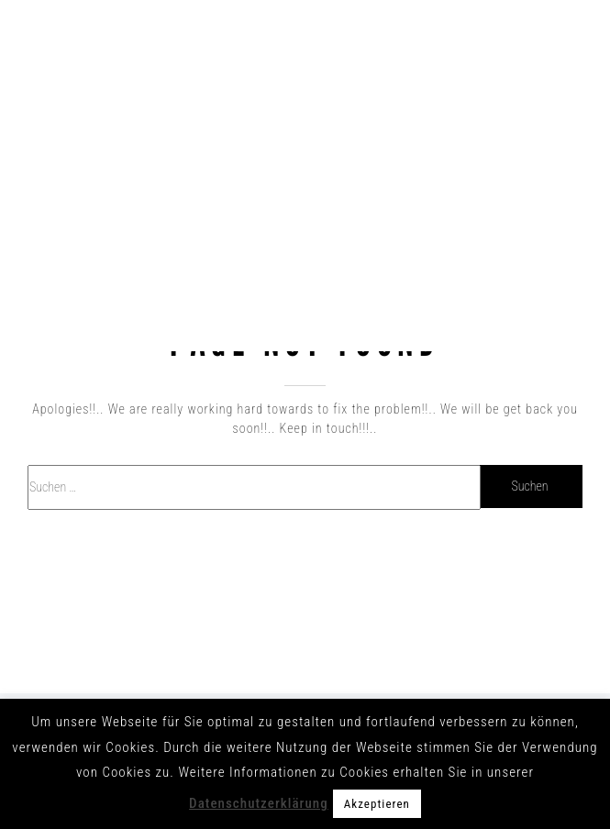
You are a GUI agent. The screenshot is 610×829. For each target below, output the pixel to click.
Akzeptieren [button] (377, 804)
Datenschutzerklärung (258, 803)
